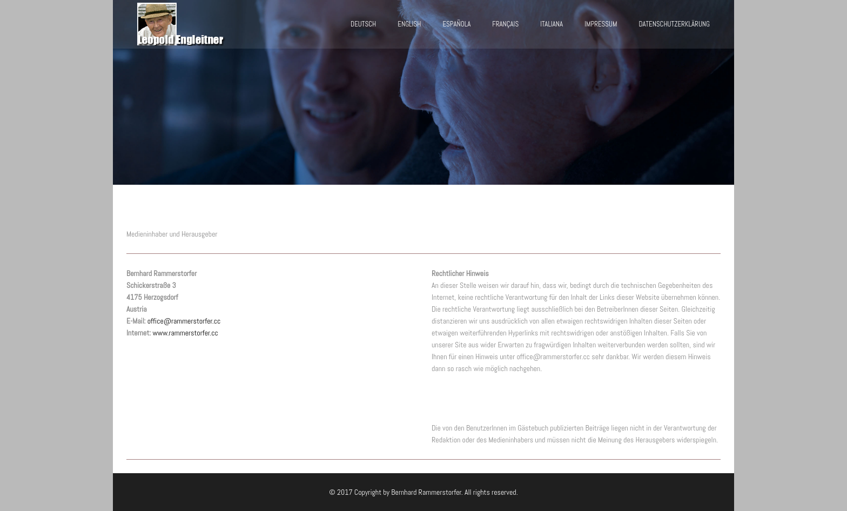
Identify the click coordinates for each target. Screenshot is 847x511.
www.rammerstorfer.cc (185, 333)
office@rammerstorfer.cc (184, 321)
